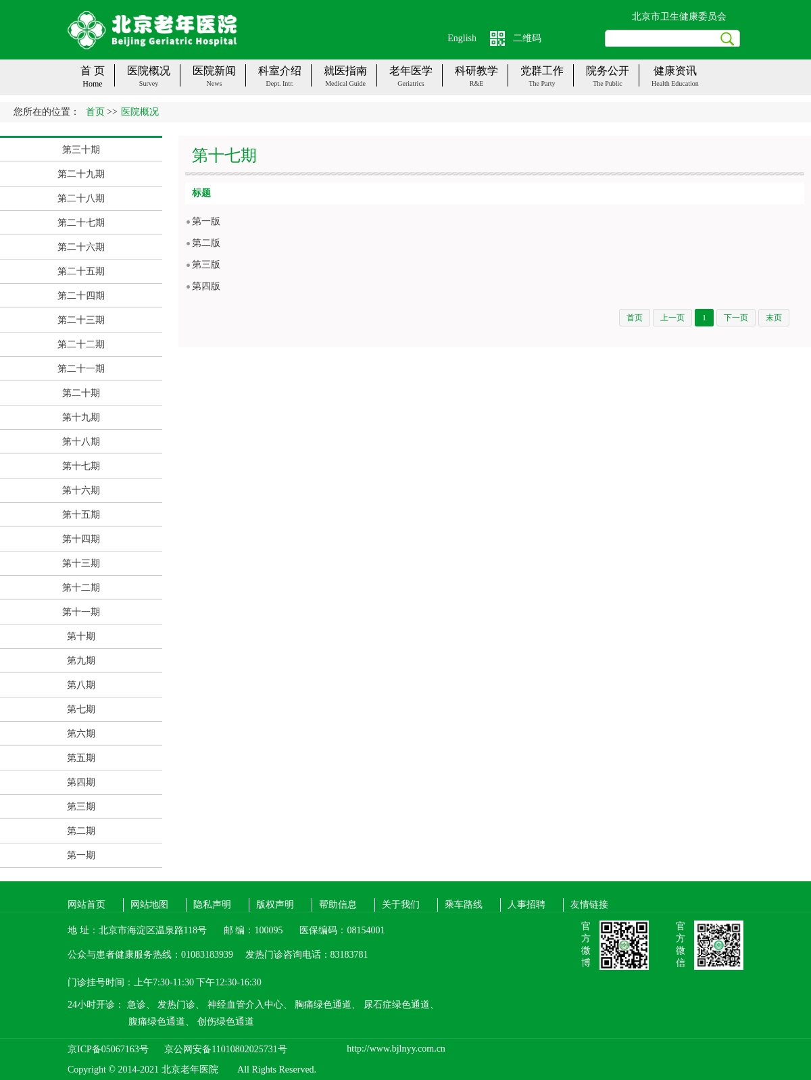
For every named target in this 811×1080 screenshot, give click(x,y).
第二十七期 (81, 223)
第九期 (81, 661)
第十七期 (81, 466)
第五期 (81, 758)
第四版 (206, 286)
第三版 (206, 265)
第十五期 (81, 515)
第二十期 (81, 393)
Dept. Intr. (280, 83)
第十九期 (81, 417)
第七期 (81, 709)
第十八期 (81, 442)
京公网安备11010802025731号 (225, 1049)
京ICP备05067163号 (108, 1049)
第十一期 (81, 612)
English (461, 38)
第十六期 (81, 490)
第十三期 (81, 563)
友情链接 (589, 905)
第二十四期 (81, 296)
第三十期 (81, 150)
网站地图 (149, 905)
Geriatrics (410, 83)
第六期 (81, 734)
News (214, 83)
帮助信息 (338, 905)
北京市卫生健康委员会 (679, 16)
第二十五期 (81, 271)
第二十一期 (81, 369)
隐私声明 (212, 905)
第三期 (81, 807)
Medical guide (345, 83)
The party (542, 83)
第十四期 (81, 539)
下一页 (736, 317)
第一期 (81, 855)
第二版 (206, 243)
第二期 (81, 831)
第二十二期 (81, 344)
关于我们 (401, 905)
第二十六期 (81, 247)
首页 (95, 112)
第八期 (81, 685)
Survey (148, 83)
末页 (774, 317)
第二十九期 (81, 174)
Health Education (675, 83)
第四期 (81, 782)
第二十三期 (81, 320)
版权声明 (275, 905)
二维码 (527, 38)
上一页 (672, 317)
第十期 (81, 636)
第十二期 (81, 588)
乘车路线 (464, 905)
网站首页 (86, 905)
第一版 (206, 221)
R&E (477, 83)
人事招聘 (526, 905)
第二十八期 (81, 198)
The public (607, 83)
